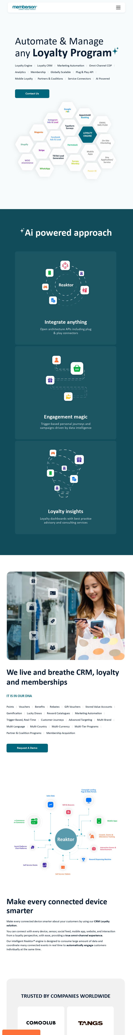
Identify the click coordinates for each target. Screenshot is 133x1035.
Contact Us (32, 93)
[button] (118, 7)
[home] (25, 7)
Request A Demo (27, 748)
